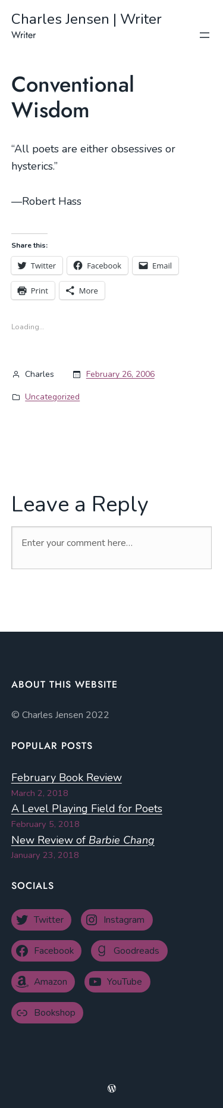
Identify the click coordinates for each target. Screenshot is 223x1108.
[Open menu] (204, 35)
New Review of (83, 840)
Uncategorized (52, 396)
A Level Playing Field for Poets (86, 808)
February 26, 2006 (120, 374)
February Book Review (66, 777)
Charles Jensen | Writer (86, 19)
